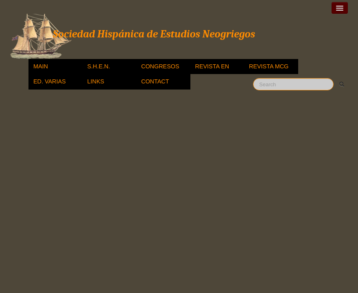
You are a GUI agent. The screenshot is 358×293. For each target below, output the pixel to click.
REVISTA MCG (268, 66)
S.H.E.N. (98, 66)
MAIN (40, 66)
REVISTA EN (212, 66)
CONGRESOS (160, 66)
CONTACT (155, 81)
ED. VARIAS (49, 81)
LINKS (96, 81)
